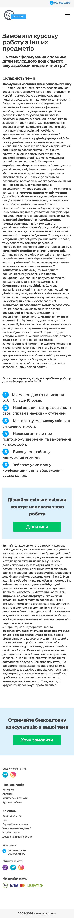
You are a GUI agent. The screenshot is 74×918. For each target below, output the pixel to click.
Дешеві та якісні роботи (17, 836)
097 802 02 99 (62, 2)
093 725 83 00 (16, 853)
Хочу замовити (37, 740)
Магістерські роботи (14, 798)
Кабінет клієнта (12, 816)
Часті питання (11, 832)
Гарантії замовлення (15, 824)
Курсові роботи (12, 802)
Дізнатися (37, 526)
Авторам (7, 794)
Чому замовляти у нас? (16, 828)
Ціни (5, 820)
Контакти (8, 789)
